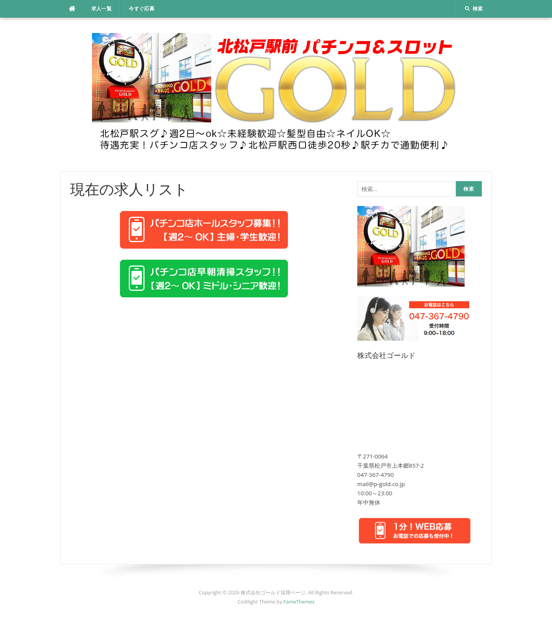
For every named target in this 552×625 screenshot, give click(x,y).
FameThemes (298, 601)
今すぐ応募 (141, 9)
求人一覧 (101, 9)
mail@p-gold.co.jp (381, 484)
